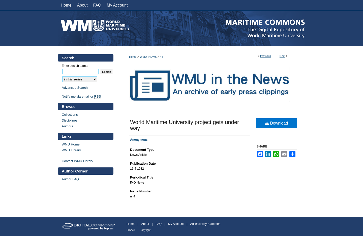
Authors (67, 126)
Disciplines (69, 120)
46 (161, 56)
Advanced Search (75, 88)
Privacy (131, 230)
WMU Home (71, 144)
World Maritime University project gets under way (184, 125)
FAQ (159, 224)
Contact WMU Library (77, 161)
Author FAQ (70, 179)
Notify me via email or (81, 96)
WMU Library (71, 150)
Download (276, 123)
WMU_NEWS (148, 56)
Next (282, 55)
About (145, 224)
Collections (70, 114)
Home (132, 56)
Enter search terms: (75, 66)
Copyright (145, 230)
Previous (265, 55)
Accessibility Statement (205, 224)
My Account (176, 224)
